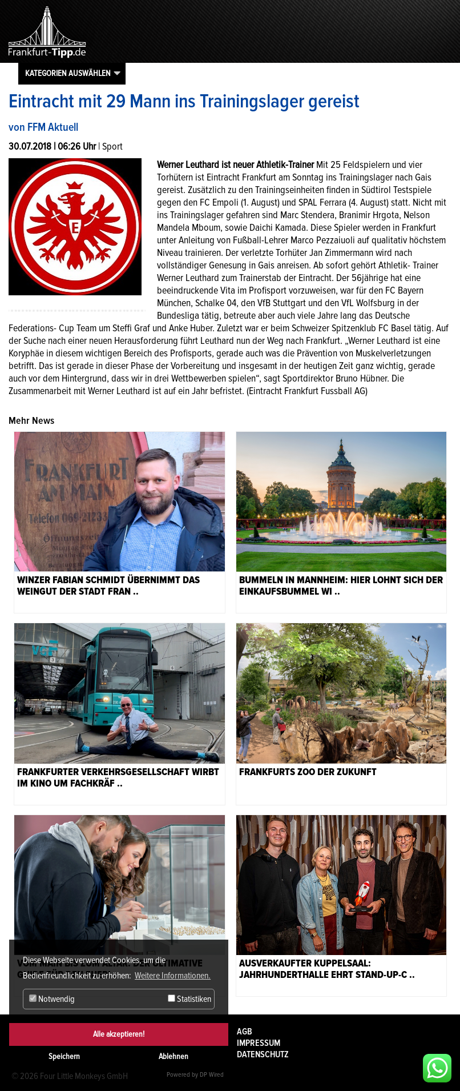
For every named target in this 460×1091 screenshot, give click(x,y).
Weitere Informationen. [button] (173, 975)
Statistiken (189, 999)
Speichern (64, 1056)
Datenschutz (263, 1054)
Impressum (258, 1043)
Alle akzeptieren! (118, 1034)
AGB (244, 1031)
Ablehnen (173, 1056)
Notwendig (52, 999)
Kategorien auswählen (68, 73)
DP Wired (212, 1074)
